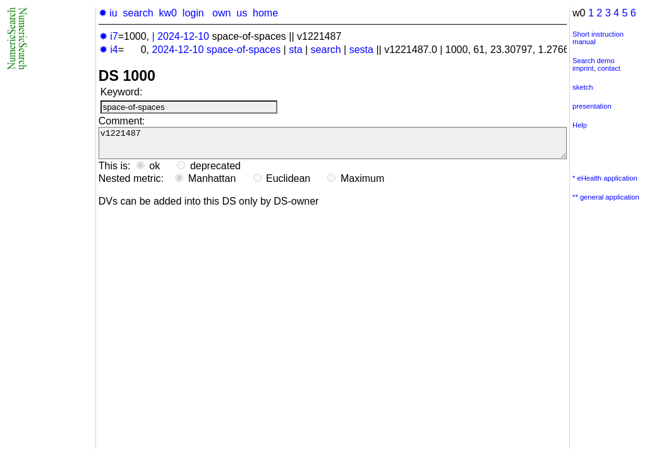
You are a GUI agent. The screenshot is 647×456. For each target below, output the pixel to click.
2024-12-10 (183, 36)
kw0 (167, 13)
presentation (592, 106)
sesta (361, 49)
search (138, 13)
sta (295, 49)
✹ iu (108, 13)
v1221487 (333, 146)
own (221, 13)
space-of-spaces (244, 49)
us (241, 13)
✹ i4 (108, 49)
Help (579, 125)
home (265, 13)
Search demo (593, 60)
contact (609, 68)
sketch (582, 87)
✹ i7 (108, 36)
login (193, 13)
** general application (605, 197)
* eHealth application (605, 178)
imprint (583, 68)
